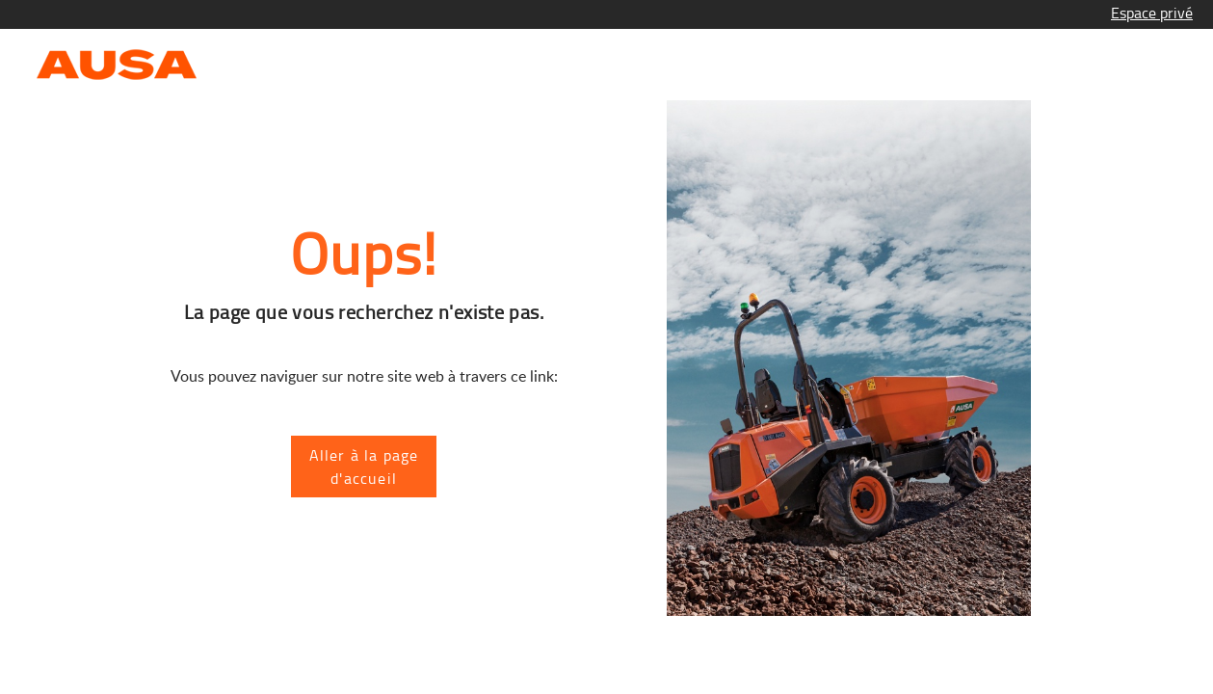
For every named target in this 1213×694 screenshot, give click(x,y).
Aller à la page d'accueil (364, 466)
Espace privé (1152, 12)
